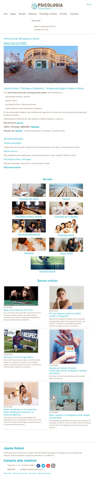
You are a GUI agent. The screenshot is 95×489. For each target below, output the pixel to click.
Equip (13, 13)
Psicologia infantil (66, 235)
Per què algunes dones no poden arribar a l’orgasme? (65, 315)
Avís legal (32, 473)
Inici (6, 13)
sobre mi (19, 123)
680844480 (36, 20)
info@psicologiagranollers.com (31, 469)
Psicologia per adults (29, 198)
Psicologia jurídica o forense (29, 216)
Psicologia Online (47, 271)
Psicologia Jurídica (48, 13)
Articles (63, 13)
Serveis (22, 13)
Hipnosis (32, 13)
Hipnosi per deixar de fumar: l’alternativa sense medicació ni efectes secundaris (68, 371)
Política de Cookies (44, 473)
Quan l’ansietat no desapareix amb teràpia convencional (69, 416)
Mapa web (7, 473)
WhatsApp (35, 126)
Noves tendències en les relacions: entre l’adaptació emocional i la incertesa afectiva (20, 412)
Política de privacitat (20, 473)
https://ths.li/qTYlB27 (16, 43)
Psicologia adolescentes (29, 234)
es (90, 4)
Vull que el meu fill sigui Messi (18, 357)
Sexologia (28, 252)
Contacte (74, 13)
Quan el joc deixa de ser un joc (18, 310)
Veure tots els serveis (12, 167)
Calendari (19, 130)
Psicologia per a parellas (66, 216)
